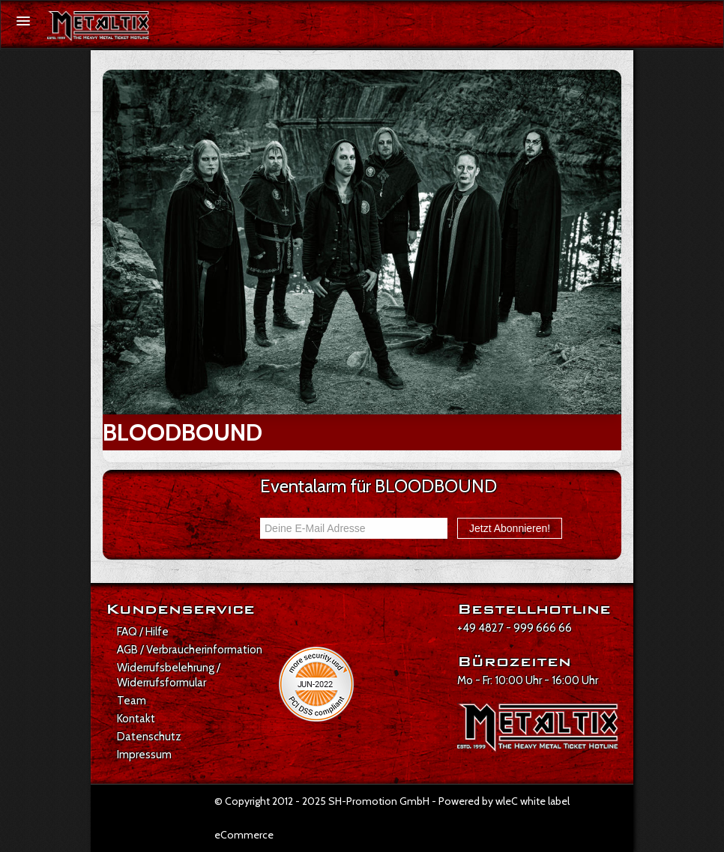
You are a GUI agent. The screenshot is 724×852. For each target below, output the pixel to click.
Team (131, 700)
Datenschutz (149, 736)
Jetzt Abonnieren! (509, 528)
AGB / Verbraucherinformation (189, 649)
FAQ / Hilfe (143, 631)
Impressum (144, 754)
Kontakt (136, 718)
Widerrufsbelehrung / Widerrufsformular (168, 675)
